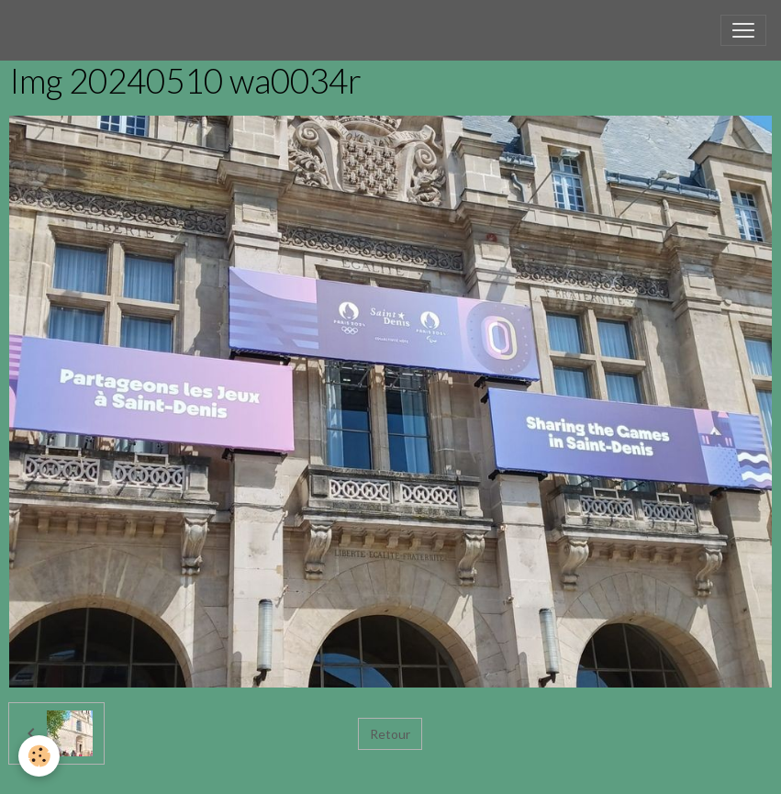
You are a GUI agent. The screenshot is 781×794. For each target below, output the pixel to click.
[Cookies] (39, 756)
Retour (390, 734)
